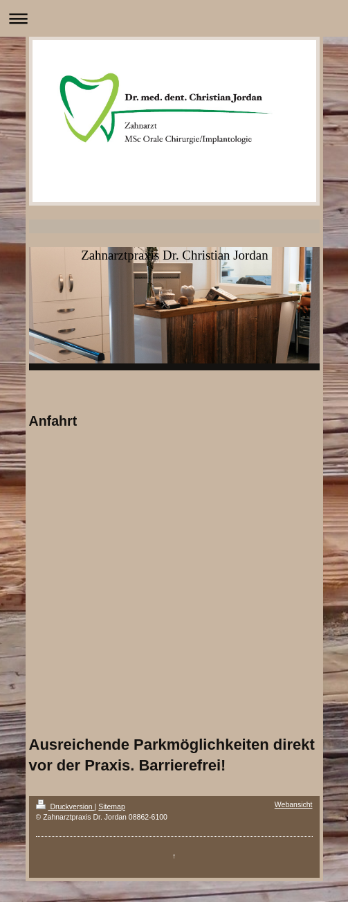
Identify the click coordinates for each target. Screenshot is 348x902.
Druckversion (65, 806)
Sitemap (111, 806)
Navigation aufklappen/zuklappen (174, 18)
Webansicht (294, 804)
